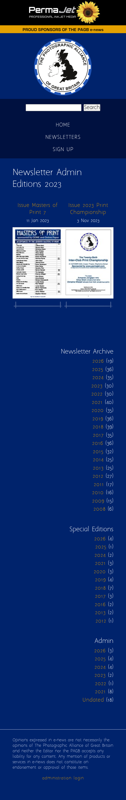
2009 (98, 501)
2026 (98, 361)
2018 (98, 427)
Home (63, 125)
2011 (99, 485)
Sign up (63, 150)
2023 (97, 386)
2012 (98, 476)
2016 (97, 443)
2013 (98, 468)
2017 (98, 435)
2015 (98, 452)
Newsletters (63, 137)
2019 (97, 419)
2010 (98, 493)
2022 (97, 394)
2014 (98, 460)
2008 (100, 509)
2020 (98, 411)
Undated (93, 700)
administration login (63, 778)
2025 (97, 370)
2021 (97, 402)
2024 (98, 378)
